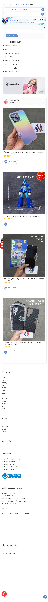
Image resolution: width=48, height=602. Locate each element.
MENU (4, 27)
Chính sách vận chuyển (8, 464)
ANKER (4, 401)
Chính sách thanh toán (8, 461)
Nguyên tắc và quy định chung (11, 459)
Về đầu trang (45, 597)
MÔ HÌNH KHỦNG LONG (13, 42)
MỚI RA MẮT (11, 36)
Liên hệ (4, 432)
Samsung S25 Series (12, 53)
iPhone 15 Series (11, 64)
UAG (3, 396)
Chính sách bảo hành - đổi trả (10, 467)
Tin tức (4, 429)
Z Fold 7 (8, 49)
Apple (3, 385)
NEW (3, 380)
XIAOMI (4, 404)
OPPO (3, 409)
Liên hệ (4, 508)
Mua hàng (8, 224)
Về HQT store (7, 372)
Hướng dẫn (6, 441)
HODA (4, 390)
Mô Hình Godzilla (11, 68)
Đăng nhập (21, 4)
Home (3, 377)
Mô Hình (4, 398)
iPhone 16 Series (11, 57)
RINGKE (4, 393)
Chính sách (6, 454)
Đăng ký (30, 4)
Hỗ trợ (4, 419)
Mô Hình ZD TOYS (11, 72)
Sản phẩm (5, 426)
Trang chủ (5, 424)
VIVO (3, 406)
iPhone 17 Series (11, 46)
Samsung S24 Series (12, 60)
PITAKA (4, 388)
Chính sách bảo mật (8, 469)
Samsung (4, 383)
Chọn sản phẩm (10, 161)
